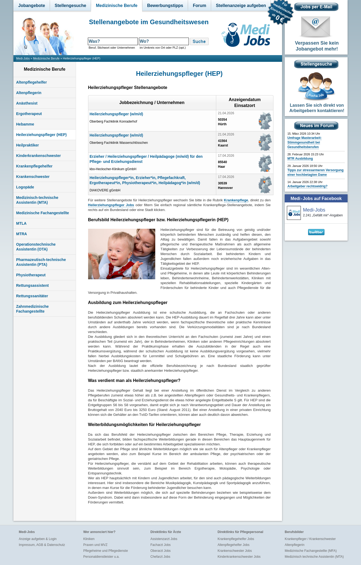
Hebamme (25, 124)
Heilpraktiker (27, 145)
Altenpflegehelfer (31, 82)
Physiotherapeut (31, 275)
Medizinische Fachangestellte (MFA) (311, 551)
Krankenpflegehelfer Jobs (236, 539)
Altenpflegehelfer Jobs (234, 545)
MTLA (21, 223)
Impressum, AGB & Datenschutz (42, 545)
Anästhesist (26, 103)
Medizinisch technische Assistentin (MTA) (314, 557)
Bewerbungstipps (165, 5)
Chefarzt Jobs (160, 557)
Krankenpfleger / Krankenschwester (310, 539)
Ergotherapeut (29, 114)
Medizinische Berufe (117, 5)
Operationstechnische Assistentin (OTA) (36, 246)
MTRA (21, 234)
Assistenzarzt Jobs (163, 539)
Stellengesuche (70, 5)
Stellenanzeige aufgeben (241, 5)
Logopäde (25, 187)
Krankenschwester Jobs (235, 551)
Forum (199, 5)
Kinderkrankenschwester (38, 155)
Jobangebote (31, 5)
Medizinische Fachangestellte (42, 213)
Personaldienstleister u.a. (101, 557)
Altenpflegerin (28, 93)
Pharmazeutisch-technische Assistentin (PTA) (41, 262)
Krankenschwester (33, 176)
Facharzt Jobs (160, 545)
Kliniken (89, 539)
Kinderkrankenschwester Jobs (239, 557)
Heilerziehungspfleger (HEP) (41, 135)
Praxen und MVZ (95, 545)
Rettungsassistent (32, 285)
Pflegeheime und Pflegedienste (105, 551)
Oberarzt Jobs (160, 551)
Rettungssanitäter (32, 296)
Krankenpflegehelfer (34, 166)
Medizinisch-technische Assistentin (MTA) (37, 200)
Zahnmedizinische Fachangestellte (32, 308)
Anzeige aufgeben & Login (38, 539)
